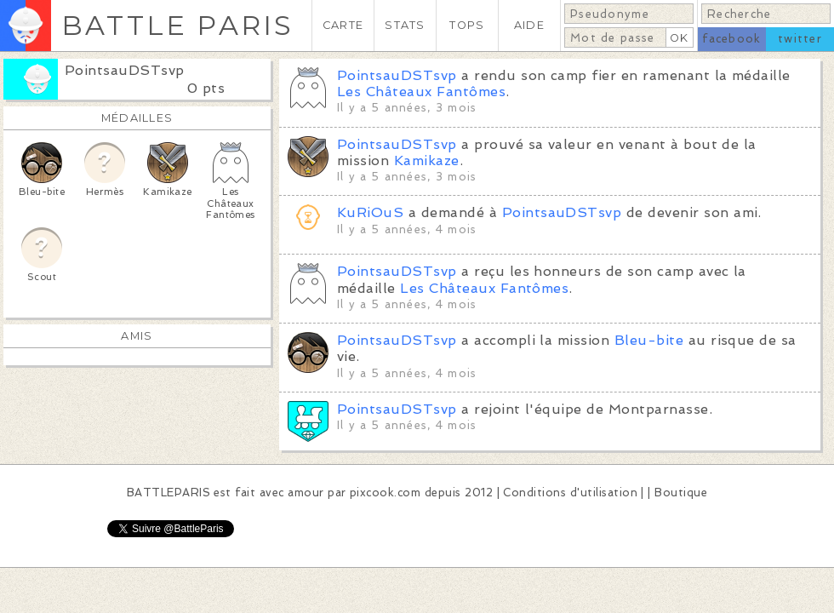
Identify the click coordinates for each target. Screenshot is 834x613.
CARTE (343, 25)
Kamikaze (427, 160)
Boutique (680, 492)
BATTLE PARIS (177, 25)
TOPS (466, 25)
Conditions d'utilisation (570, 492)
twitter (800, 38)
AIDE (529, 25)
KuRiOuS (370, 212)
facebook (731, 38)
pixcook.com (385, 492)
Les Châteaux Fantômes (421, 91)
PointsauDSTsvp (125, 70)
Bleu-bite (648, 340)
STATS (405, 25)
